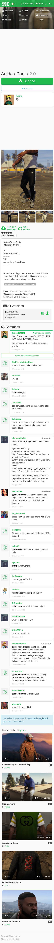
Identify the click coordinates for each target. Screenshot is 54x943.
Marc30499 (17, 491)
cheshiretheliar (19, 438)
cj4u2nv (16, 562)
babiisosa (16, 419)
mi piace (26, 229)
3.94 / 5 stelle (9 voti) (9, 235)
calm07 (15, 546)
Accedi (33, 718)
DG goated (17, 603)
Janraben (16, 402)
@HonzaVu (17, 549)
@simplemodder (20, 674)
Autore (21, 333)
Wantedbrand (18, 616)
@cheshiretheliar (20, 495)
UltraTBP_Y (17, 630)
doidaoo (16, 375)
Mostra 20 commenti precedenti (27, 356)
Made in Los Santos (10, 939)
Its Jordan (17, 576)
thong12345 (17, 671)
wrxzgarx (16, 704)
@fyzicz (16, 566)
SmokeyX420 (18, 690)
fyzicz (19, 96)
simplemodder (19, 643)
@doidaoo (17, 392)
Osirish (15, 589)
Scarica (27, 81)
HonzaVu (16, 530)
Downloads (11, 229)
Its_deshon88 (18, 513)
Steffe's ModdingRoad (22, 362)
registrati (43, 718)
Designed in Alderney (10, 936)
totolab (15, 389)
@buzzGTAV (18, 606)
